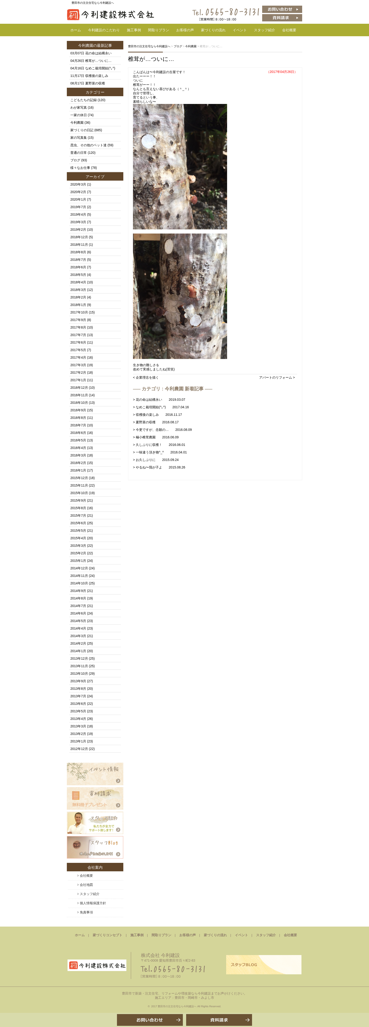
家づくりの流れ (213, 30)
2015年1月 (78, 561)
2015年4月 (78, 538)
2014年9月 (78, 591)
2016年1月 (78, 470)
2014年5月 (78, 621)
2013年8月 (78, 688)
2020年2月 (78, 192)
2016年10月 (79, 402)
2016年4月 (78, 448)
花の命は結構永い (98, 53)
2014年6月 (78, 613)
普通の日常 (78, 153)
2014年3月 (78, 636)
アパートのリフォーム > (277, 377)
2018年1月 (78, 305)
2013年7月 (78, 696)
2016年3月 (78, 455)
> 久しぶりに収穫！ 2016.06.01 (159, 445)
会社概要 (289, 30)
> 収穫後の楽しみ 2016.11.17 (157, 414)
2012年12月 (79, 749)
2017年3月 (78, 365)
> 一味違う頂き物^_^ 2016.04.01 (160, 452)
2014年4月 (78, 628)
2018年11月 (79, 244)
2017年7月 (78, 335)
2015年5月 (78, 530)
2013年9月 (78, 681)
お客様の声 (185, 30)
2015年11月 (79, 485)
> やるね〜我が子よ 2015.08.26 (159, 467)
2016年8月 (78, 418)
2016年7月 (78, 425)
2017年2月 (78, 372)
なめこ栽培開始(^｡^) (100, 68)
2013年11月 (79, 666)
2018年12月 (79, 237)
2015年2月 (78, 553)
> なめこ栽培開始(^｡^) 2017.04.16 (161, 407)
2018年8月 (78, 252)
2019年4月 (78, 214)
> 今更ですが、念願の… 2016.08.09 (162, 430)
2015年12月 (79, 478)
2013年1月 (78, 741)
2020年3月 (78, 184)
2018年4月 (78, 282)
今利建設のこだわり (104, 30)
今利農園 (85, 46)
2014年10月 (79, 583)
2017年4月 (78, 357)
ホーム (75, 30)
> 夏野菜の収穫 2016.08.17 (156, 422)
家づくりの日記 (81, 130)
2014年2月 (78, 643)
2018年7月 (78, 260)
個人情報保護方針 (93, 903)
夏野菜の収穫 (95, 83)
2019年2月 (78, 229)
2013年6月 (78, 704)
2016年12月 (79, 387)
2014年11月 (79, 576)
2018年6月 (78, 267)
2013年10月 (79, 673)
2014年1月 (78, 651)
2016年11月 (79, 395)
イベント (240, 30)
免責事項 (86, 912)
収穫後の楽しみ (96, 76)
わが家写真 (78, 107)
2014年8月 (78, 598)
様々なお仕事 (80, 168)
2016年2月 (78, 463)
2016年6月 (78, 433)
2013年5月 (78, 711)
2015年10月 (79, 493)
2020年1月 (78, 199)
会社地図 (86, 885)
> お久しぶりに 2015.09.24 (156, 460)
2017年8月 (78, 327)
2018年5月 (78, 275)
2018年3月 (78, 290)
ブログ (75, 160)
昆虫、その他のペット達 (88, 145)
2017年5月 (78, 350)
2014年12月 (79, 568)
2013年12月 (79, 658)
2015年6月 (78, 523)
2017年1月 (78, 380)
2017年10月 (79, 312)
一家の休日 (78, 115)
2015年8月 (78, 508)
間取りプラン (158, 30)
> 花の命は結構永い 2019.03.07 (159, 399)
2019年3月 (78, 222)
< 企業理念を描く (146, 377)
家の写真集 (78, 137)
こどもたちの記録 (83, 100)
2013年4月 (78, 719)
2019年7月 (78, 207)
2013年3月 (78, 726)
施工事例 (134, 30)
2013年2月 (78, 734)
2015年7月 (78, 515)
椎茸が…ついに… (151, 59)
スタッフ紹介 (264, 30)
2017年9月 (78, 320)
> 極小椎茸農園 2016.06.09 (156, 437)
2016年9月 (78, 410)
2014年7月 (78, 606)
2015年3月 (78, 545)
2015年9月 (78, 500)
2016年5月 (78, 440)
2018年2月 (78, 297)
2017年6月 (78, 342)
